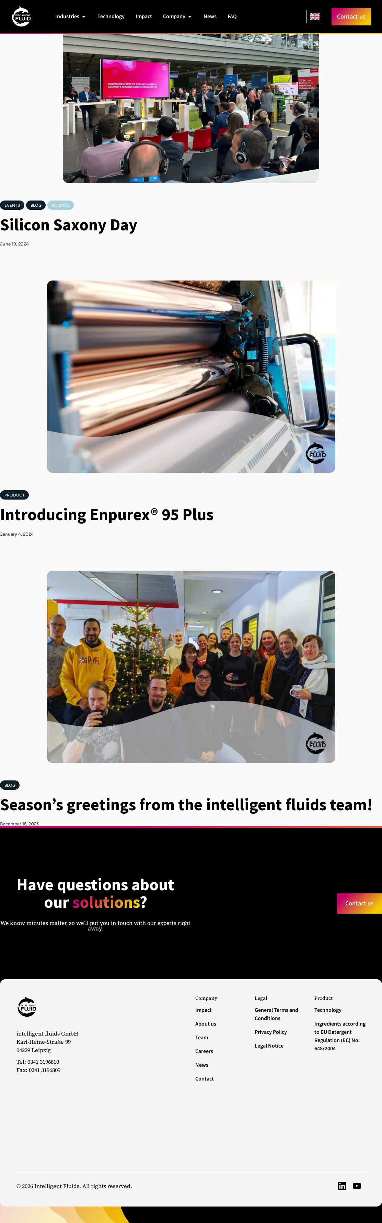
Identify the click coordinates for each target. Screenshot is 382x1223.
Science (61, 205)
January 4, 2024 (17, 534)
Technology (328, 1010)
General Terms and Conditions (276, 1014)
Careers (204, 1051)
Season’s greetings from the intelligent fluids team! (186, 804)
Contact (204, 1079)
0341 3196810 (43, 1061)
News (201, 1065)
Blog (36, 205)
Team (201, 1037)
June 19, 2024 (14, 244)
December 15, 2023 (19, 824)
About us (205, 1024)
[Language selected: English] (314, 16)
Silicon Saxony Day (68, 224)
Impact (203, 1010)
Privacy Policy (271, 1032)
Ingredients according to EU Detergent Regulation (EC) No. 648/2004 (340, 1036)
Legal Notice (269, 1046)
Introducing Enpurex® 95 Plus (106, 514)
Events (12, 205)
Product (14, 495)
